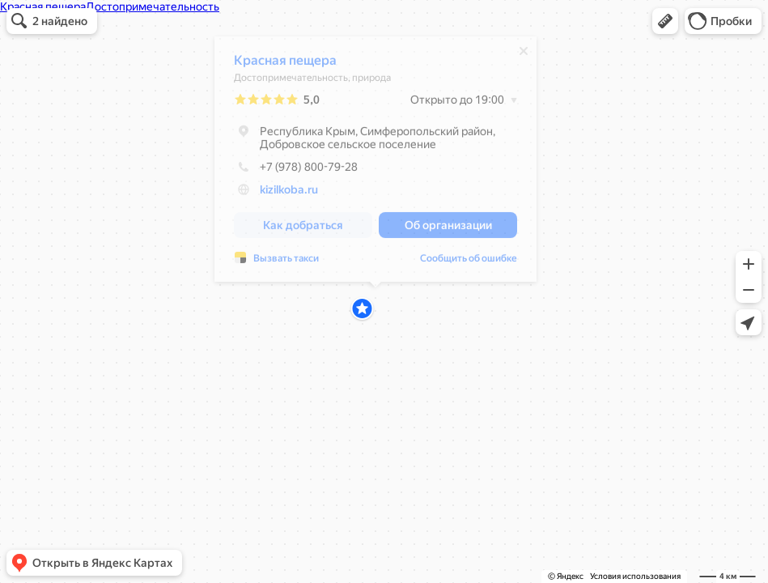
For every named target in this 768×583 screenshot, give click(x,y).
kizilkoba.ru (289, 193)
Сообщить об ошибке (282, 262)
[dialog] (375, 163)
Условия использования (635, 576)
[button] (665, 21)
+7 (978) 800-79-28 (296, 170)
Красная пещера (285, 64)
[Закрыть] (523, 55)
